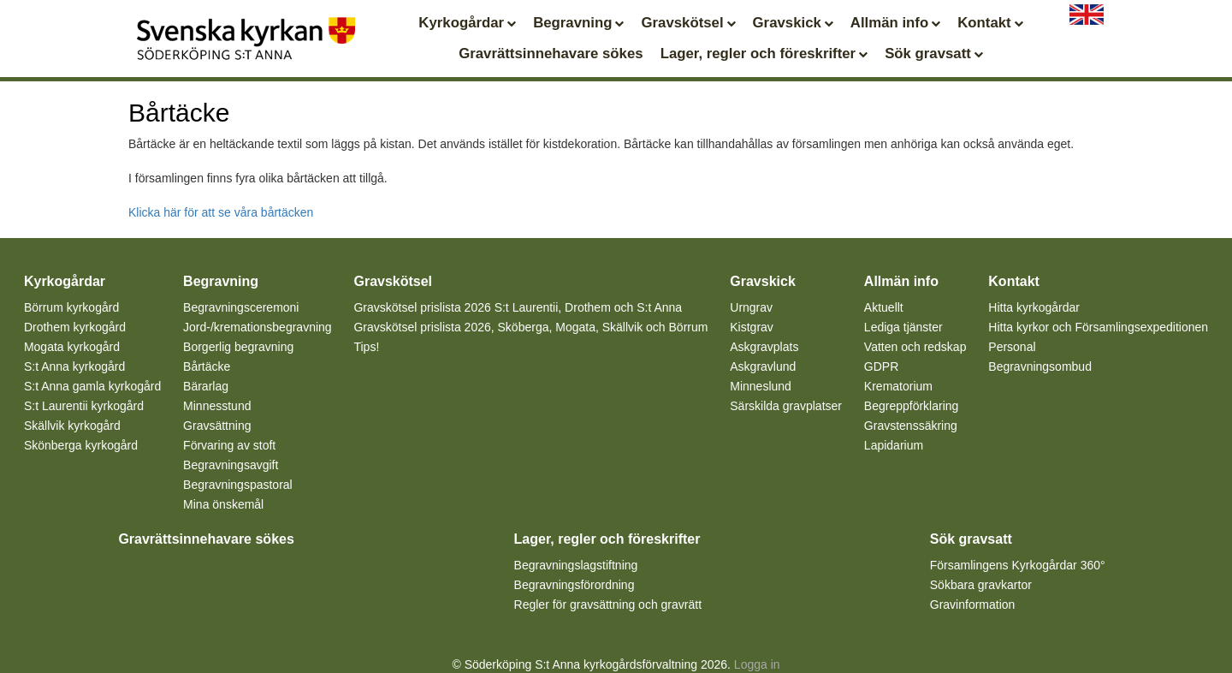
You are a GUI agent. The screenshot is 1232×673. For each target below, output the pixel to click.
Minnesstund (217, 406)
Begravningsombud (1040, 366)
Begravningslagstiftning (576, 565)
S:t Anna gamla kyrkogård (92, 386)
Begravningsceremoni (241, 307)
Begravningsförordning (574, 585)
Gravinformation (973, 604)
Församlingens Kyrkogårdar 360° (1017, 565)
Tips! (366, 347)
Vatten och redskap (915, 347)
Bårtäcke (206, 366)
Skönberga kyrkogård (81, 445)
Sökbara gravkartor (981, 585)
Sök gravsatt (934, 53)
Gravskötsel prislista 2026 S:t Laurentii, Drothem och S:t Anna (517, 307)
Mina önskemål (223, 504)
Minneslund (760, 386)
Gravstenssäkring (910, 425)
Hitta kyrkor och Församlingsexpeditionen (1098, 327)
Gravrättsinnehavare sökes (551, 53)
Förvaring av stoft (229, 445)
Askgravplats (764, 347)
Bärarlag (205, 386)
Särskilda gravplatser (786, 406)
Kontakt (989, 23)
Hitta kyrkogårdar (1034, 307)
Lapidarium (893, 445)
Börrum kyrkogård (71, 307)
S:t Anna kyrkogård (74, 366)
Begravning (578, 23)
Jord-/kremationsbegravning (257, 327)
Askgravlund (763, 366)
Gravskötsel (688, 23)
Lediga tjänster (903, 327)
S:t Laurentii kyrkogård (84, 406)
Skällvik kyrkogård (72, 425)
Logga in (757, 664)
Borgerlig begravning (238, 347)
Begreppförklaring (911, 406)
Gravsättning (217, 425)
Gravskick (793, 23)
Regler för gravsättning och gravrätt (608, 604)
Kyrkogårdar (467, 23)
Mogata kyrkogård (72, 347)
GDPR (881, 366)
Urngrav (751, 307)
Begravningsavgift (230, 465)
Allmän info (895, 23)
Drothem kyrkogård (75, 327)
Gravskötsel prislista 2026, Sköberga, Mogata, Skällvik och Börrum (530, 327)
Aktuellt (883, 307)
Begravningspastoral (238, 484)
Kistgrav (751, 327)
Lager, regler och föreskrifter (764, 53)
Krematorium (898, 386)
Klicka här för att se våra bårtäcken (220, 212)
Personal (1011, 347)
